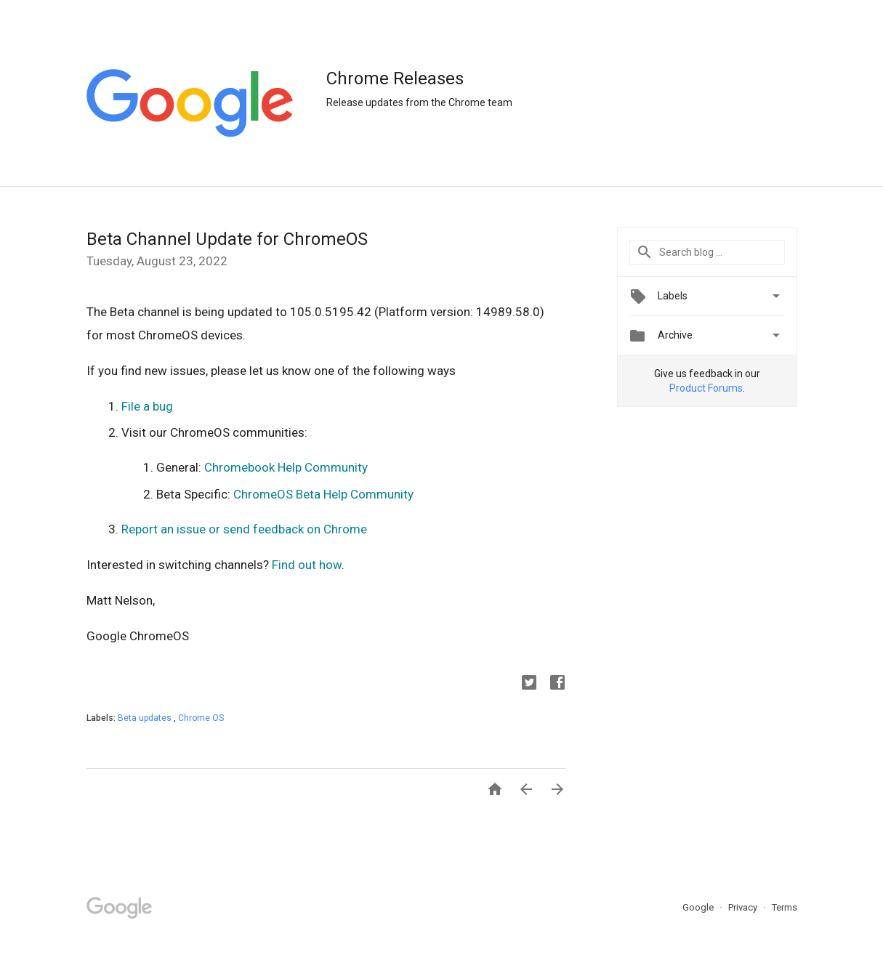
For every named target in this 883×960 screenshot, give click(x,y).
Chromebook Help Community (286, 467)
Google (699, 907)
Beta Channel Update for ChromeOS (227, 239)
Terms (784, 907)
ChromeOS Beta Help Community (323, 494)
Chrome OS (201, 718)
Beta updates (146, 718)
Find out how (307, 564)
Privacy (743, 907)
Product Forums (706, 388)
